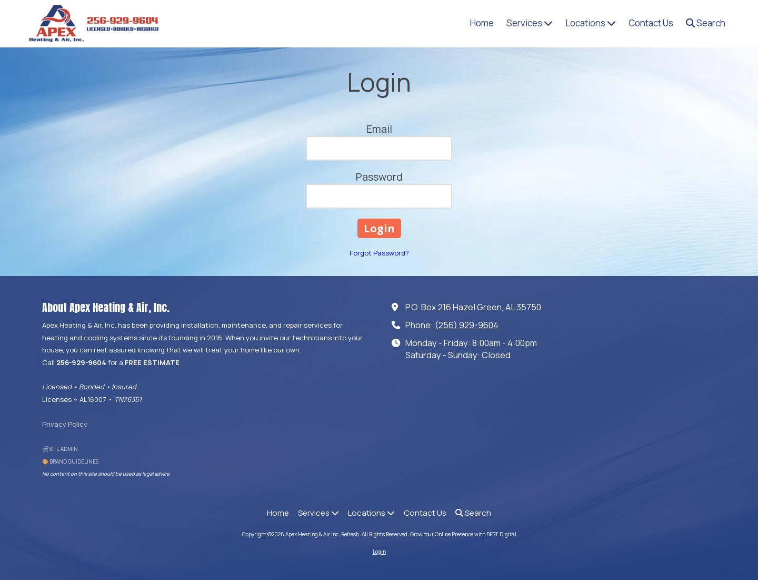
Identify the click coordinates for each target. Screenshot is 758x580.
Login (379, 551)
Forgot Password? (379, 253)
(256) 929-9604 (466, 325)
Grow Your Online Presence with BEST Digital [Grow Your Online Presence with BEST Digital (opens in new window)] (463, 534)
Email (379, 129)
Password (379, 177)
